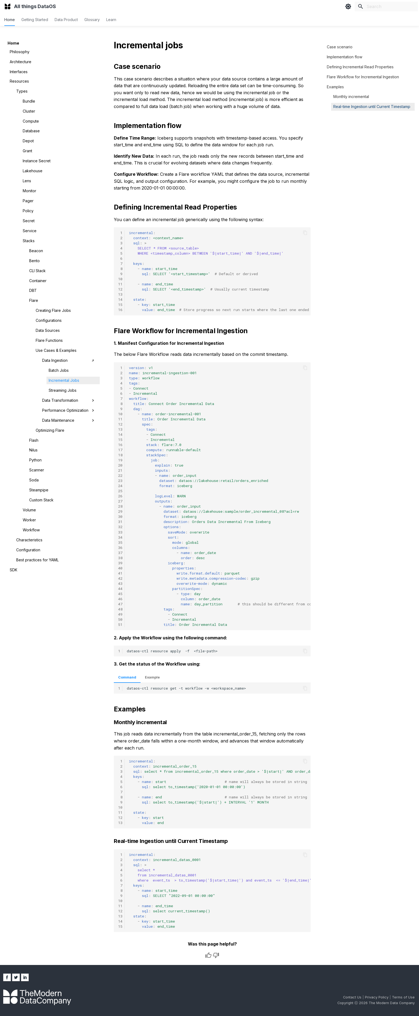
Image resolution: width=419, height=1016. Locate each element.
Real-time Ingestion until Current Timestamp (371, 106)
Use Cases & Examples (56, 350)
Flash (33, 440)
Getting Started (34, 19)
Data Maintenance (68, 420)
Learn (111, 19)
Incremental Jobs (64, 380)
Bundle (29, 101)
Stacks (29, 240)
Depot (28, 141)
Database (31, 131)
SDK (13, 570)
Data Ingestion (68, 360)
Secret (29, 220)
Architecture (20, 61)
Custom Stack (41, 500)
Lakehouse (32, 170)
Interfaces (19, 71)
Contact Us (353, 997)
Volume (29, 510)
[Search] (386, 6)
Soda (34, 480)
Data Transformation (68, 400)
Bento (34, 260)
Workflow (31, 530)
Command (127, 677)
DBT (33, 290)
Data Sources (48, 330)
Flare (33, 300)
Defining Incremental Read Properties (360, 67)
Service (29, 230)
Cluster (29, 111)
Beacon (36, 250)
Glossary (92, 19)
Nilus (33, 450)
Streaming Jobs (63, 390)
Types (22, 91)
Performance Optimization (68, 410)
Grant (27, 150)
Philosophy (19, 51)
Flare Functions (49, 340)
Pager (28, 200)
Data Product (66, 19)
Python (35, 460)
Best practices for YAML (37, 560)
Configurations (49, 320)
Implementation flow (344, 57)
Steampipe (38, 490)
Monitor (29, 190)
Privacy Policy (377, 997)
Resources (19, 81)
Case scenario (340, 47)
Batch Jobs (59, 370)
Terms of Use (403, 997)
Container (37, 280)
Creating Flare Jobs (53, 310)
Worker (29, 520)
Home (9, 19)
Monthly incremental (351, 96)
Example (152, 677)
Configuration (28, 550)
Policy (28, 210)
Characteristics (29, 540)
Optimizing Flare (50, 430)
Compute (31, 121)
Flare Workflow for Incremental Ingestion (363, 77)
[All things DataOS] (7, 6)
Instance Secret (37, 160)
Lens (27, 180)
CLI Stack (37, 270)
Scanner (36, 470)
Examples (335, 87)
